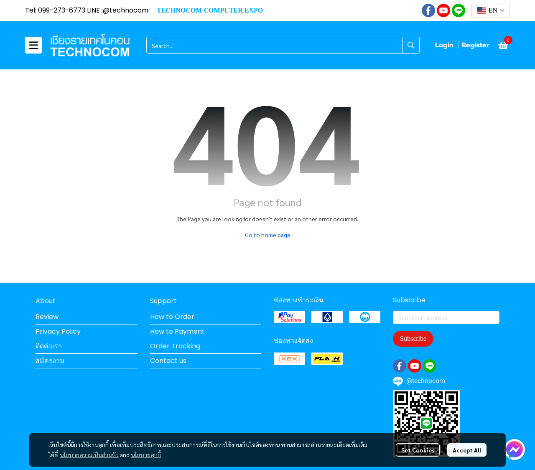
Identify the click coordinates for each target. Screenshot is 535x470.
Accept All (467, 450)
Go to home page (267, 234)
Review (47, 317)
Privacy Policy (58, 331)
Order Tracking (175, 346)
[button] (490, 10)
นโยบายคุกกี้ (146, 454)
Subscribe (413, 338)
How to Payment (177, 331)
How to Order (172, 317)
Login (444, 45)
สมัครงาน (50, 360)
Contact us (168, 360)
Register (475, 45)
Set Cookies (417, 450)
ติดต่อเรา (49, 346)
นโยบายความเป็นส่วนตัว (89, 454)
